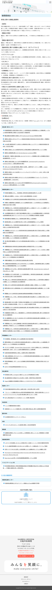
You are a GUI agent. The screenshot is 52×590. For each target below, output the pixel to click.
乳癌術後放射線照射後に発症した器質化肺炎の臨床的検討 (20, 353)
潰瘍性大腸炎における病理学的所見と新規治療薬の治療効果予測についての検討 (26, 149)
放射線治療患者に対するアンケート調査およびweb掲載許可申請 (22, 483)
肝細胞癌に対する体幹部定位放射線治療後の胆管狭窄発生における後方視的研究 (26, 199)
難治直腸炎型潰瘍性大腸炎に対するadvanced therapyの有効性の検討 (23, 136)
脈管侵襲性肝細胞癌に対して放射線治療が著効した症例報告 (20, 218)
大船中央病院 (26, 540)
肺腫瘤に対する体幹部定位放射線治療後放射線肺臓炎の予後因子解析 (23, 293)
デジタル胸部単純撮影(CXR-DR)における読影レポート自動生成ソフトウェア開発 (26, 446)
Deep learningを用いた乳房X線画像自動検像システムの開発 (21, 458)
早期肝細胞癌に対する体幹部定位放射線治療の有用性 (19, 260)
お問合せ (26, 583)
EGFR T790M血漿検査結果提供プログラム (16, 367)
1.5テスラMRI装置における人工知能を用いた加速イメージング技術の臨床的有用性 (27, 443)
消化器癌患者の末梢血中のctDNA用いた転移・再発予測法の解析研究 (23, 378)
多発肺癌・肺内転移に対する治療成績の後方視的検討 (19, 339)
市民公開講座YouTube (26, 556)
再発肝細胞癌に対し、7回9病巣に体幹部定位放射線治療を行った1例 (23, 193)
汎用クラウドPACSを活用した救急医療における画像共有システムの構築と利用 (25, 449)
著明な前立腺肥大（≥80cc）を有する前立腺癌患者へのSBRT (21, 196)
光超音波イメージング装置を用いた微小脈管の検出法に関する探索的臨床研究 (25, 409)
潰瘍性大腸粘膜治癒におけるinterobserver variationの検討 (21, 153)
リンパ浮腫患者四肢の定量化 (12, 405)
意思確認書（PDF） (7, 116)
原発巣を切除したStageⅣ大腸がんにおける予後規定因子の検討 (22, 374)
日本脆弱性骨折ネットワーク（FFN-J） (15, 417)
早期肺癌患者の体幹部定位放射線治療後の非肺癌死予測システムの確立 (23, 246)
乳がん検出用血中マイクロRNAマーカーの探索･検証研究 (20, 398)
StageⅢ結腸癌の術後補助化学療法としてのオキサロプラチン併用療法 (23, 381)
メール (36, 121)
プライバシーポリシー (26, 579)
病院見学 (26, 577)
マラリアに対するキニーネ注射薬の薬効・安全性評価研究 (20, 425)
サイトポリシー (26, 581)
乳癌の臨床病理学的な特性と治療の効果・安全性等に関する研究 (22, 389)
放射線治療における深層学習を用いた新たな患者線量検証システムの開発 (24, 222)
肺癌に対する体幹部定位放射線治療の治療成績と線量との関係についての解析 (25, 285)
